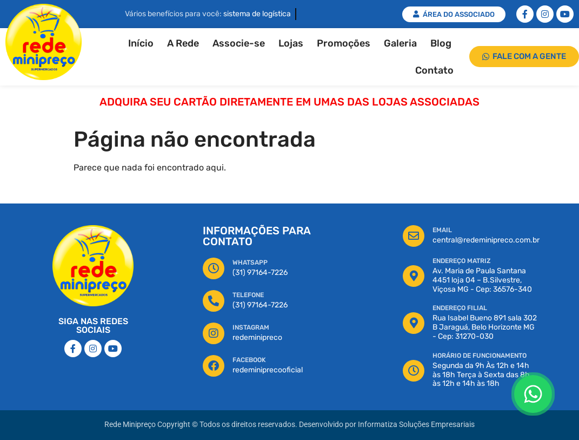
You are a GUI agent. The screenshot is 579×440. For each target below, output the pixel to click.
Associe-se (238, 43)
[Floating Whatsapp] (533, 394)
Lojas (290, 43)
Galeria (400, 43)
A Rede (183, 43)
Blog (440, 43)
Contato (434, 70)
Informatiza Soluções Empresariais (416, 424)
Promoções (343, 43)
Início (141, 43)
